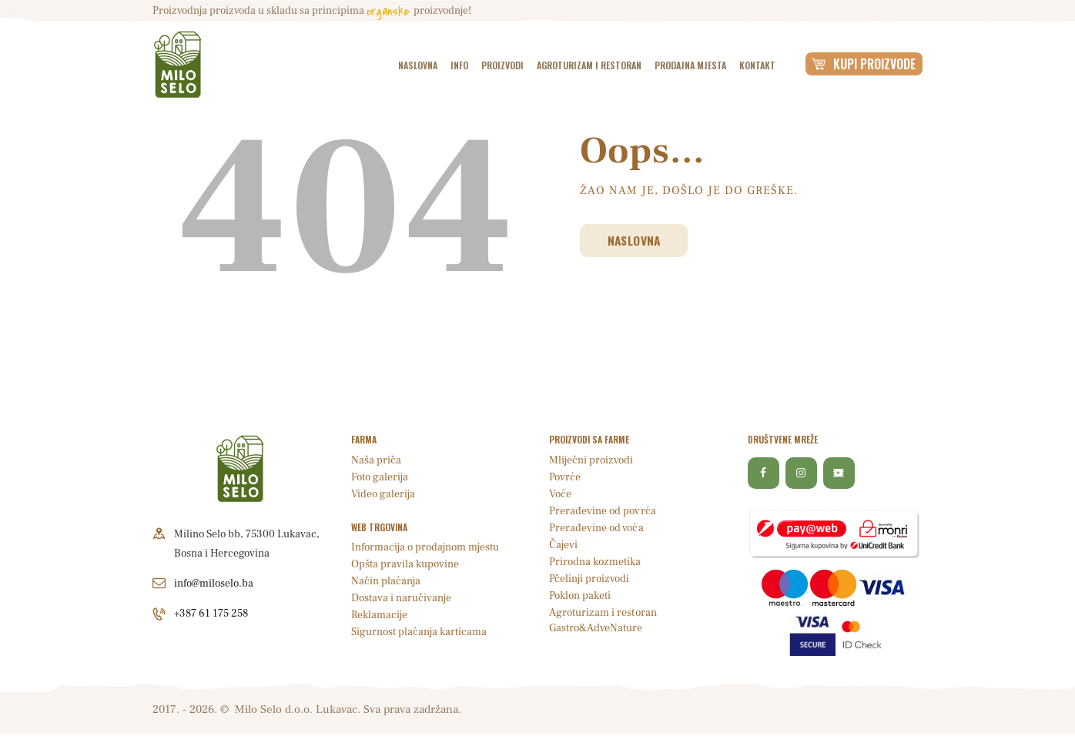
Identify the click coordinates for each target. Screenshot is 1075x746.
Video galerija (383, 494)
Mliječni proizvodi (591, 460)
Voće (560, 494)
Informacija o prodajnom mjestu (425, 547)
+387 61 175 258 (211, 614)
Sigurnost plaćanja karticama (419, 632)
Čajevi (563, 545)
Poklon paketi (580, 596)
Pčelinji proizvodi (589, 579)
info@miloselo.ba (213, 583)
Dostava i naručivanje (401, 598)
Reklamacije (379, 615)
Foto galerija (379, 477)
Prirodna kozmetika (595, 562)
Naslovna (635, 240)
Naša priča (376, 460)
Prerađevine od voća (596, 528)
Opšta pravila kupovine (405, 564)
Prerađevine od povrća (602, 511)
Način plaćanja (385, 581)
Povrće (565, 477)
